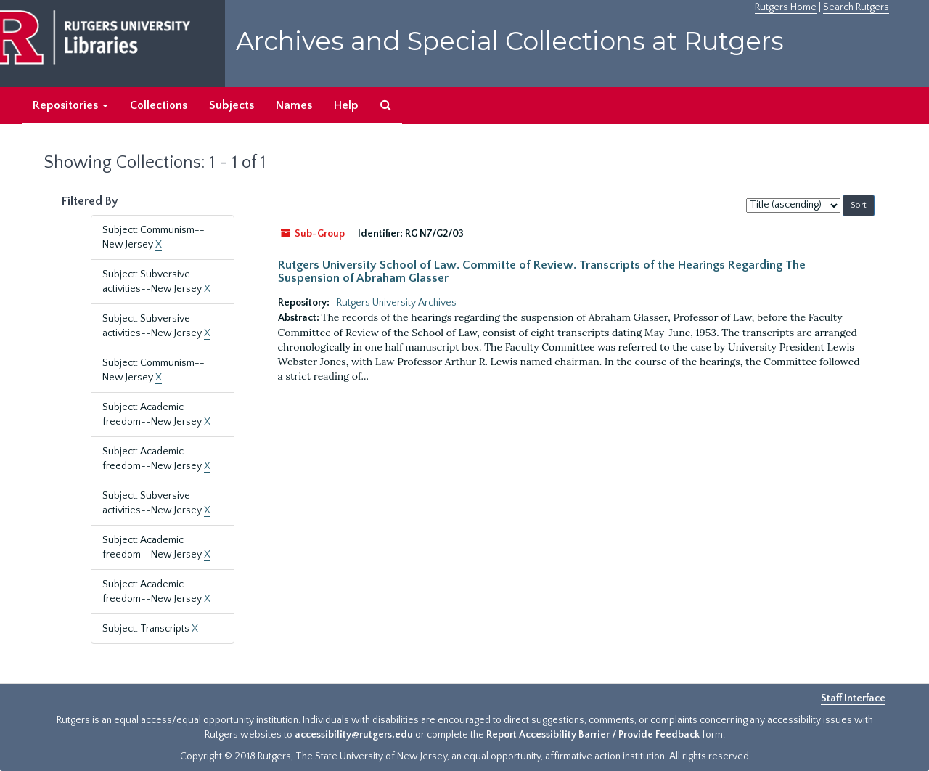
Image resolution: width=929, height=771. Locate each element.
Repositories (70, 105)
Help (346, 105)
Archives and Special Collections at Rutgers (510, 41)
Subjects (231, 105)
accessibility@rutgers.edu (354, 735)
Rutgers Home (786, 7)
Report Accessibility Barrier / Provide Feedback (593, 735)
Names (294, 105)
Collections (158, 105)
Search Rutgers (856, 7)
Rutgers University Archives (397, 303)
